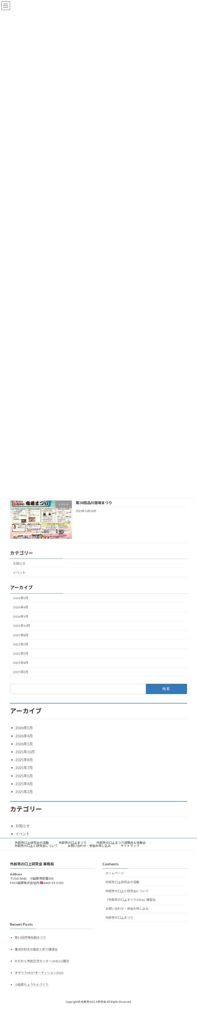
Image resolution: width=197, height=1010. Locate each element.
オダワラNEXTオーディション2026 (39, 973)
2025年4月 (20, 663)
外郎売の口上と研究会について (36, 846)
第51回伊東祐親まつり (30, 937)
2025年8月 (20, 635)
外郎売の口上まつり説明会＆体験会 (121, 843)
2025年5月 (20, 653)
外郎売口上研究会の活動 (32, 843)
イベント (19, 573)
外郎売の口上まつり (72, 843)
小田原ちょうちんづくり (31, 985)
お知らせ (19, 563)
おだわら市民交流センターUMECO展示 (42, 961)
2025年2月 (20, 672)
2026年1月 (20, 617)
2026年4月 (20, 607)
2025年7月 (20, 644)
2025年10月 (21, 626)
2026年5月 (20, 598)
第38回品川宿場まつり (94, 503)
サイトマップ (130, 846)
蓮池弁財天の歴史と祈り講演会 (36, 949)
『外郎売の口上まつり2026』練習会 (130, 900)
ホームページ (114, 873)
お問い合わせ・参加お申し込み (89, 846)
